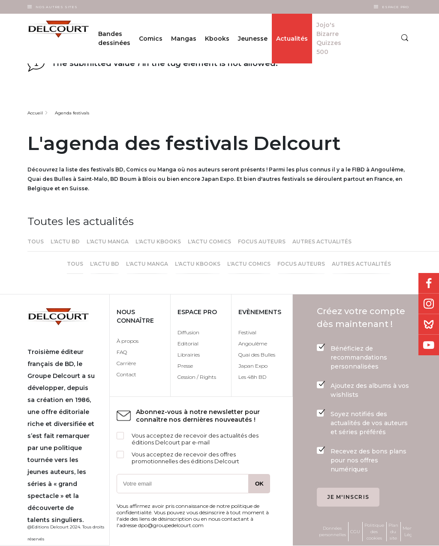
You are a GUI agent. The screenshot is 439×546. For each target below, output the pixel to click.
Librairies (188, 354)
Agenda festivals (72, 113)
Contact (126, 374)
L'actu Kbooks (158, 241)
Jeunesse (253, 38)
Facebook (428, 283)
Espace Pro (395, 7)
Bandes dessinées (114, 38)
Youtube (428, 345)
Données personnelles (332, 531)
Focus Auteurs (262, 241)
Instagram (428, 304)
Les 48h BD (252, 377)
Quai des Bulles (256, 354)
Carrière (126, 363)
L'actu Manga (108, 241)
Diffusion (188, 332)
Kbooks (217, 38)
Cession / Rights (196, 377)
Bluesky (428, 324)
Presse (185, 366)
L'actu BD (65, 241)
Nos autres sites (57, 7)
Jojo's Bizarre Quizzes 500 (328, 38)
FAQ (122, 352)
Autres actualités (322, 241)
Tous (35, 241)
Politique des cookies (374, 531)
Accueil (35, 113)
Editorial (187, 343)
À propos (127, 341)
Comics (150, 38)
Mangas (183, 38)
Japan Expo (253, 366)
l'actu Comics (209, 241)
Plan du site (393, 531)
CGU (355, 531)
